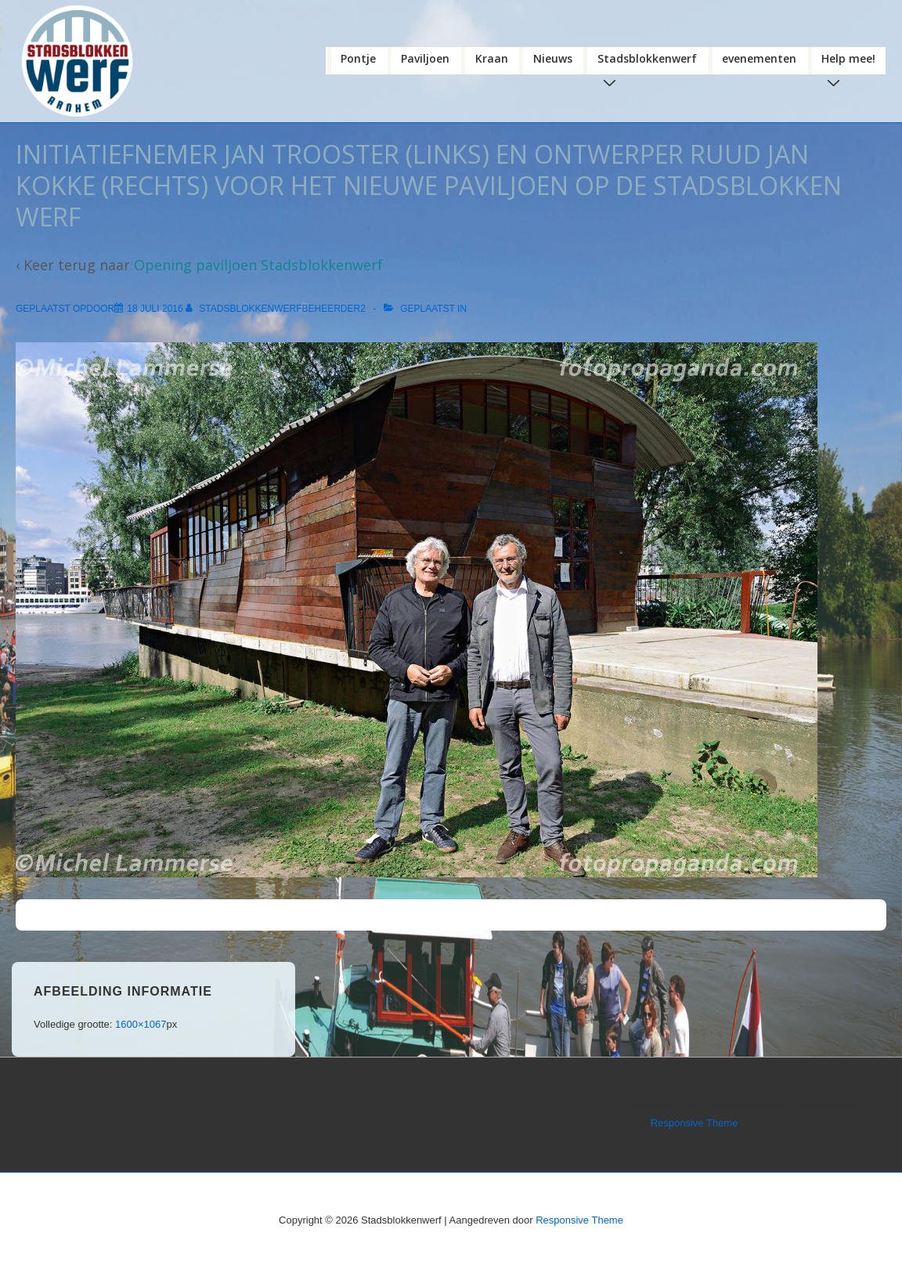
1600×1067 (140, 1024)
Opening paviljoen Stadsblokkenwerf (258, 264)
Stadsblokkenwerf (650, 62)
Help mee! (851, 62)
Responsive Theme (694, 1123)
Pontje (358, 58)
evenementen (759, 58)
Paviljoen (425, 58)
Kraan (491, 58)
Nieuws (552, 58)
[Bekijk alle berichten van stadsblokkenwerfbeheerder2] (277, 308)
